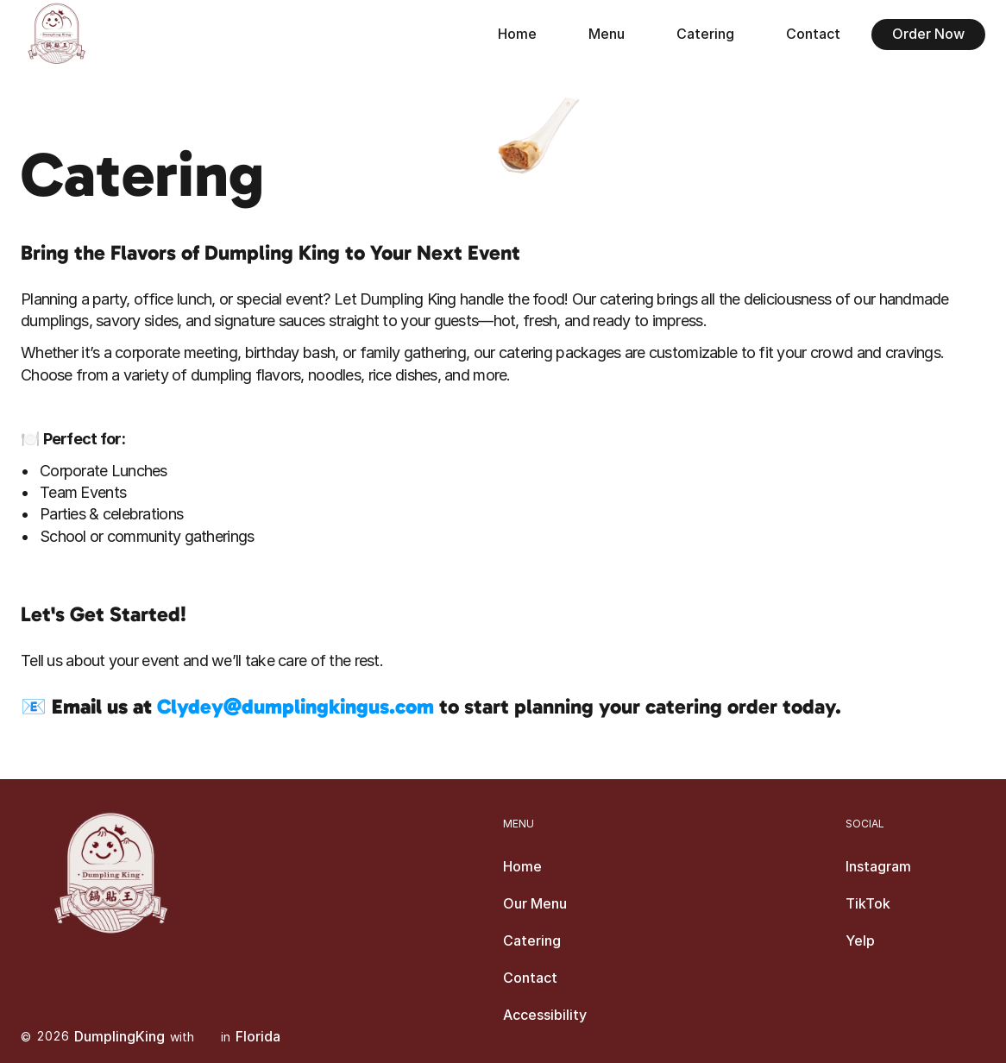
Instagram (878, 866)
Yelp (860, 940)
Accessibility (545, 1014)
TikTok (868, 903)
